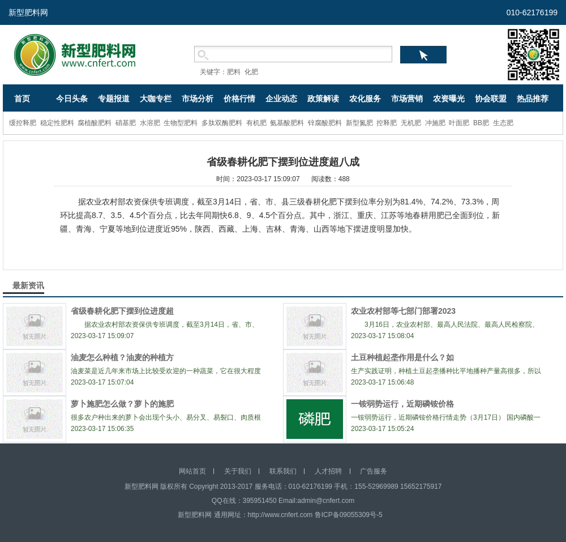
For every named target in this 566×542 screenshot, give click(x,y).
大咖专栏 (155, 98)
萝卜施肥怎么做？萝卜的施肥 (122, 403)
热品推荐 (532, 98)
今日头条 (72, 98)
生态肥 (503, 123)
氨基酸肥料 (287, 123)
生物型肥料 (181, 123)
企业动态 (281, 98)
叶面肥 (459, 123)
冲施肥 (435, 123)
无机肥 (411, 123)
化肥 (251, 72)
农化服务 (365, 98)
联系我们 (283, 471)
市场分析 (197, 98)
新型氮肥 (359, 123)
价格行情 (239, 98)
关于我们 (237, 471)
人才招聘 (328, 471)
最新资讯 (28, 285)
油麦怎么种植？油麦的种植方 (122, 357)
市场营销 (407, 98)
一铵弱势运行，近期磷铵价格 (402, 403)
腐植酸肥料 (95, 123)
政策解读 (323, 98)
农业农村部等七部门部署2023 (403, 310)
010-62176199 (532, 12)
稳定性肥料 (57, 123)
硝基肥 (125, 123)
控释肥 (386, 123)
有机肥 (256, 123)
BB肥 (481, 123)
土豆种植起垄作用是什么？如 (402, 357)
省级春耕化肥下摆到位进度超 (122, 310)
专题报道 (114, 98)
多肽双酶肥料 (221, 123)
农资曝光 (449, 98)
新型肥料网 (28, 12)
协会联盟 (491, 98)
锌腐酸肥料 (325, 123)
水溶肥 (150, 123)
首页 (22, 98)
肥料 (234, 72)
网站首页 (192, 471)
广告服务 (373, 471)
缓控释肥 (22, 123)
